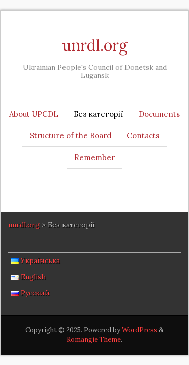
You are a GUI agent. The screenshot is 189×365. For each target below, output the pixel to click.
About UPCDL (33, 114)
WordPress (139, 330)
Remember (94, 157)
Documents (159, 114)
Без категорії (98, 114)
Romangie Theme (94, 339)
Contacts (143, 135)
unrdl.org (95, 45)
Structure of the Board (70, 135)
